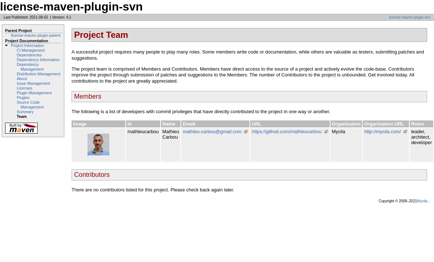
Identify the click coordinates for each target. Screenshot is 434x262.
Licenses (24, 88)
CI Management (31, 50)
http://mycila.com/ (382, 131)
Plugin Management (34, 93)
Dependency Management (30, 66)
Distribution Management (38, 74)
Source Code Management (30, 104)
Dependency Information (38, 59)
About (22, 78)
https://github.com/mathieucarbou (286, 131)
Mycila (422, 201)
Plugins (23, 97)
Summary (25, 112)
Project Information (27, 45)
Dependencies (29, 55)
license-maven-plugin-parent (36, 35)
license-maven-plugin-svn (409, 17)
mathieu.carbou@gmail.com (212, 131)
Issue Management (33, 83)
